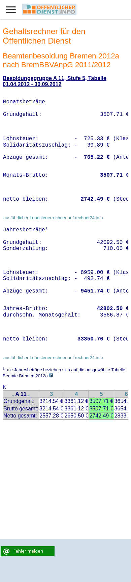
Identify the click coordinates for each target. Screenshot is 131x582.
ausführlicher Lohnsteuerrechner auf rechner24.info (53, 217)
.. (13, 395)
